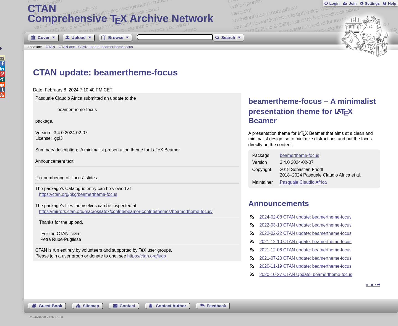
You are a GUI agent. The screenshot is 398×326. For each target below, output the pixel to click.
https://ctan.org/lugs (146, 256)
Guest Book (50, 305)
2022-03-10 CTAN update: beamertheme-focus (305, 225)
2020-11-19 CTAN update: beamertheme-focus (305, 266)
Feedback (216, 305)
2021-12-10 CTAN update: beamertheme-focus (305, 241)
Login (334, 3)
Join (353, 3)
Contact (127, 305)
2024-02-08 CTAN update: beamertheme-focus (305, 217)
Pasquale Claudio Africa (303, 182)
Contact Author (171, 305)
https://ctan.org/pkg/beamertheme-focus (78, 194)
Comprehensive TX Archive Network (211, 14)
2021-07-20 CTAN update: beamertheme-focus (305, 258)
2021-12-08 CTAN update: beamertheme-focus (305, 250)
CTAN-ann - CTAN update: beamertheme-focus (96, 47)
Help (392, 3)
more (371, 284)
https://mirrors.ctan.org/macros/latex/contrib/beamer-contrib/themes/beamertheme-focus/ (126, 211)
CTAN (50, 47)
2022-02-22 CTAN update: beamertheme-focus (305, 233)
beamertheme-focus (299, 155)
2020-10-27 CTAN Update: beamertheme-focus (305, 274)
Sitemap (91, 305)
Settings (372, 3)
